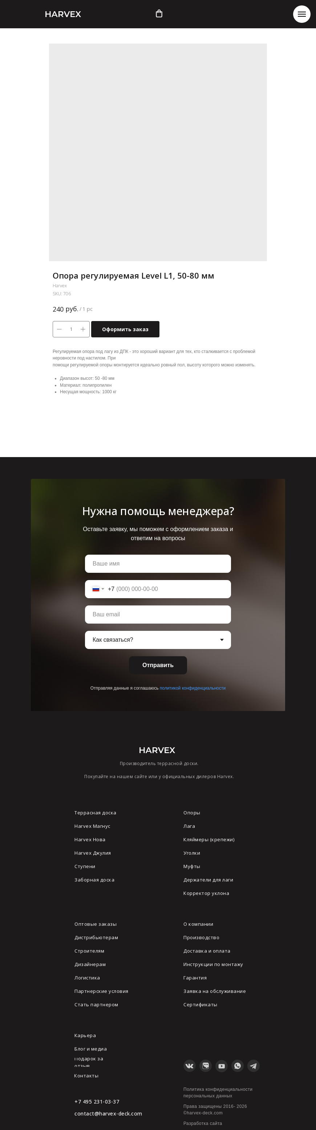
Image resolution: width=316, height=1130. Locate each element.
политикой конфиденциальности (193, 688)
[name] (158, 564)
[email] (158, 614)
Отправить (158, 665)
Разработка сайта (202, 1123)
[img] (159, 13)
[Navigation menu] (302, 14)
